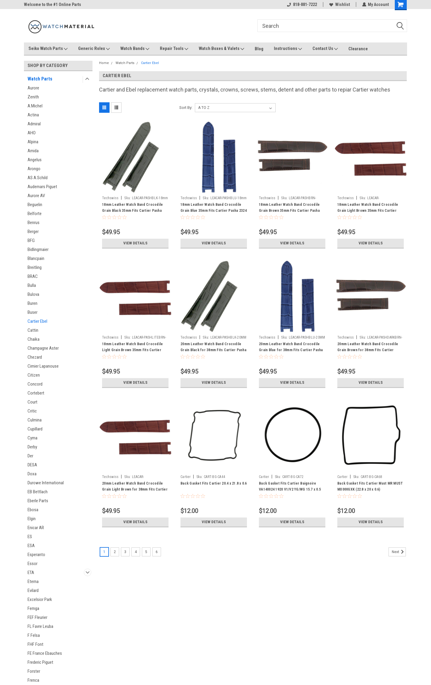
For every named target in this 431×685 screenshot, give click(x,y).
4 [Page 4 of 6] (136, 552)
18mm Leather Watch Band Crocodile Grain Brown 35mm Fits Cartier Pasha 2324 (289, 211)
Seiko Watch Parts (48, 49)
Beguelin (35, 204)
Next (399, 552)
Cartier (185, 477)
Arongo (34, 168)
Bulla (32, 285)
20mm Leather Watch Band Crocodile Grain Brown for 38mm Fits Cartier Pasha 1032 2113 (367, 350)
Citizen (34, 375)
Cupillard (35, 429)
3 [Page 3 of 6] (125, 552)
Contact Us (325, 49)
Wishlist (339, 4)
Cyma (32, 438)
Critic (32, 411)
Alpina (33, 141)
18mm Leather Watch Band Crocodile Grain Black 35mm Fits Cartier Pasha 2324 (132, 211)
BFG (31, 240)
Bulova (33, 294)
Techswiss (110, 198)
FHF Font (35, 644)
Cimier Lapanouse (43, 366)
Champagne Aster (43, 348)
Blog (259, 48)
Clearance (358, 48)
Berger (33, 231)
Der (30, 456)
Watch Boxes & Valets (221, 49)
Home (104, 63)
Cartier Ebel (37, 321)
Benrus (34, 222)
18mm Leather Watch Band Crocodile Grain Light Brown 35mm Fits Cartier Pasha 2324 (367, 211)
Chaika (34, 339)
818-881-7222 (302, 4)
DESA (32, 465)
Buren (32, 303)
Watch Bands (134, 49)
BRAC (33, 276)
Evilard (33, 590)
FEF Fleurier (37, 617)
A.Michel (35, 106)
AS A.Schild (38, 177)
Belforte (35, 213)
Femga (33, 608)
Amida (33, 150)
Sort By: (185, 107)
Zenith (33, 97)
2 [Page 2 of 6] (115, 552)
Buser (32, 312)
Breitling (35, 267)
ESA (31, 545)
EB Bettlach (38, 491)
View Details (135, 243)
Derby (32, 447)
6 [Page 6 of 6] (157, 552)
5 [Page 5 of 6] (146, 552)
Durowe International (46, 482)
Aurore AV (36, 195)
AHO (32, 133)
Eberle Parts (38, 500)
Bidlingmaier (38, 249)
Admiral (34, 124)
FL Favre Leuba (40, 626)
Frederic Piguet (40, 662)
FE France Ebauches (45, 653)
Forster (34, 671)
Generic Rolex (94, 49)
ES (30, 536)
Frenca (33, 680)
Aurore (33, 88)
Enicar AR (36, 527)
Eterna (33, 581)
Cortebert (36, 393)
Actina (33, 115)
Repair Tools (174, 49)
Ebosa (33, 509)
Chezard (35, 357)
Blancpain (36, 258)
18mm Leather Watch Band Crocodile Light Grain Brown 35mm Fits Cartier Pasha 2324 (132, 350)
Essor (32, 563)
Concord (35, 384)
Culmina (35, 420)
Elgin (32, 518)
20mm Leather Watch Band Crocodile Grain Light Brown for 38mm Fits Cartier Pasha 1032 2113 (135, 489)
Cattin (33, 330)
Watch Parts (40, 79)
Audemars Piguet (42, 186)
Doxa (32, 474)
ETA (31, 572)
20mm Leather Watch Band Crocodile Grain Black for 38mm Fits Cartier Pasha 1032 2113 (213, 350)
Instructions (288, 49)
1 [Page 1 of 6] (104, 552)
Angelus (35, 159)
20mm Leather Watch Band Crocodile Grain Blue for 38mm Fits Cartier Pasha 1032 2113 (291, 350)
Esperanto (36, 554)
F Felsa (34, 635)
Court (32, 402)
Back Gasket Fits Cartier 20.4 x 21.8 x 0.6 (213, 483)
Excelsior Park (40, 599)
